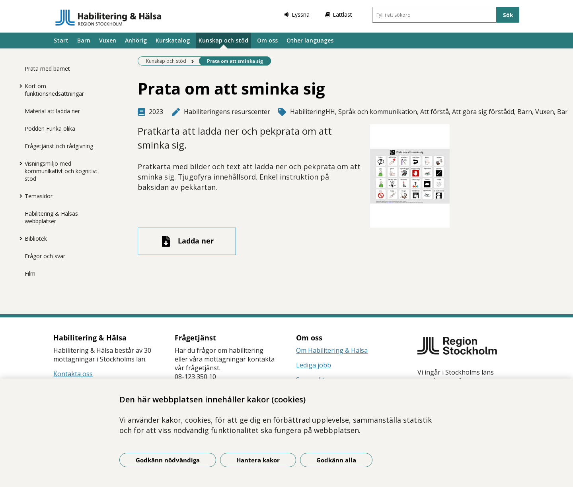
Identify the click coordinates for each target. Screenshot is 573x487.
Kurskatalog (173, 40)
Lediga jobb (313, 365)
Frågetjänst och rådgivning (59, 146)
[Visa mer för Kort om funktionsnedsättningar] (19, 86)
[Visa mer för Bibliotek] (19, 238)
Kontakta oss (73, 373)
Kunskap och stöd (223, 40)
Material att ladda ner (52, 111)
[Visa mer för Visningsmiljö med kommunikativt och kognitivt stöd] (19, 163)
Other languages (309, 40)
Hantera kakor (258, 460)
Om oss (267, 40)
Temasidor (39, 196)
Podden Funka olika (50, 128)
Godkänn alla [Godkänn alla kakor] (336, 460)
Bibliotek (36, 238)
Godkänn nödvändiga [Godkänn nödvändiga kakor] (168, 460)
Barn (83, 40)
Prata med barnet (47, 68)
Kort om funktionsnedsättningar (54, 89)
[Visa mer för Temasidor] (19, 196)
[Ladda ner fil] (187, 241)
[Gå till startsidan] (108, 17)
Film (30, 273)
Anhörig (136, 40)
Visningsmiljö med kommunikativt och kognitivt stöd (61, 171)
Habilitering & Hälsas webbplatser (51, 217)
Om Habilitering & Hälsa (332, 350)
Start (61, 40)
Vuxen (107, 40)
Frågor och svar (45, 256)
